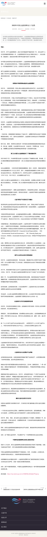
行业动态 (8, 18)
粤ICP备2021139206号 (30, 533)
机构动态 (3, 18)
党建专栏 (14, 18)
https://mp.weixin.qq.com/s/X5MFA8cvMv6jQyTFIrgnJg (23, 474)
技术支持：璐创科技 (23, 535)
